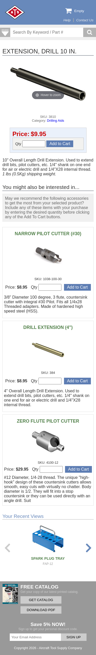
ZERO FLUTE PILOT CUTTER (48, 421)
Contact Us (84, 20)
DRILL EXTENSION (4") (48, 327)
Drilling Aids (55, 120)
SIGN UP (74, 637)
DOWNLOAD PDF (41, 610)
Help (67, 20)
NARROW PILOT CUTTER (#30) (48, 233)
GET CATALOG (41, 600)
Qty (30, 143)
